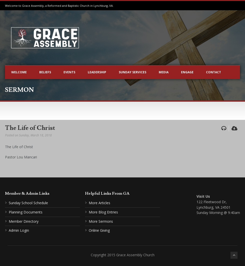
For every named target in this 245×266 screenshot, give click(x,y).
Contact (213, 72)
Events (69, 72)
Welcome (19, 72)
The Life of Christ (30, 128)
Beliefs (45, 72)
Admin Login (19, 230)
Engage (187, 72)
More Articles (99, 202)
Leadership (97, 72)
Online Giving (99, 230)
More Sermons (101, 221)
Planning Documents (25, 212)
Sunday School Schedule (28, 202)
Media (163, 72)
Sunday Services (132, 72)
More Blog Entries (103, 212)
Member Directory (23, 221)
